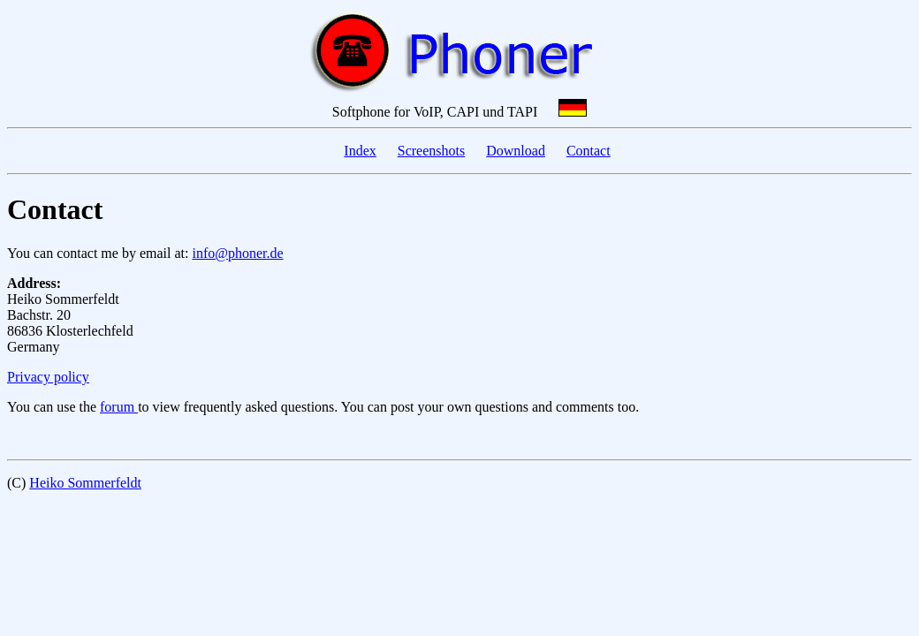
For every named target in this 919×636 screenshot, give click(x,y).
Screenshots (431, 150)
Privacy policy (48, 376)
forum (119, 406)
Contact (588, 150)
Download (515, 150)
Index (360, 150)
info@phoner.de (237, 253)
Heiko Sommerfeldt (85, 482)
